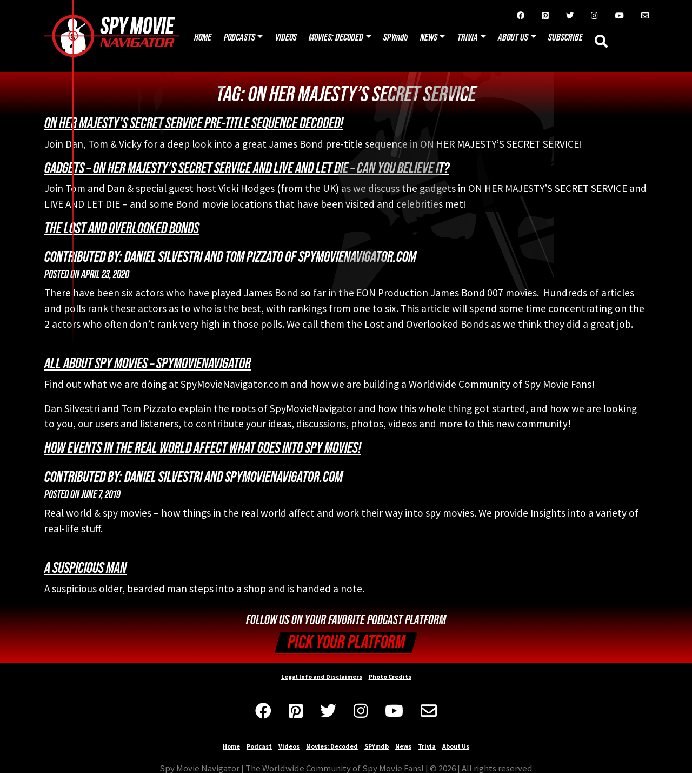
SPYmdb (395, 37)
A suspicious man (85, 568)
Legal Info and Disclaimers (321, 676)
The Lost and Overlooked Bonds (121, 228)
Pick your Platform (346, 642)
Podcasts (239, 37)
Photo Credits (390, 676)
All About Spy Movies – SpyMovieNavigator (147, 363)
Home (202, 37)
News (428, 37)
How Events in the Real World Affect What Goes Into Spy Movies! (202, 447)
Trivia (467, 37)
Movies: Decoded (336, 37)
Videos (286, 37)
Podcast (259, 746)
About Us (455, 746)
